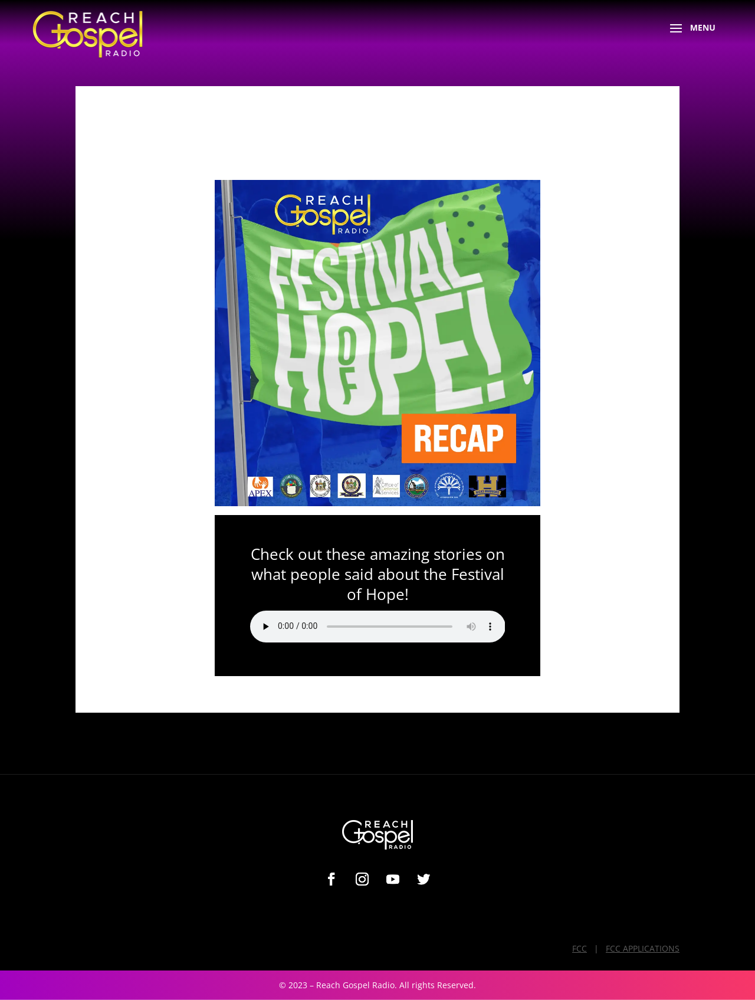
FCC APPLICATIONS (643, 948)
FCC (579, 948)
